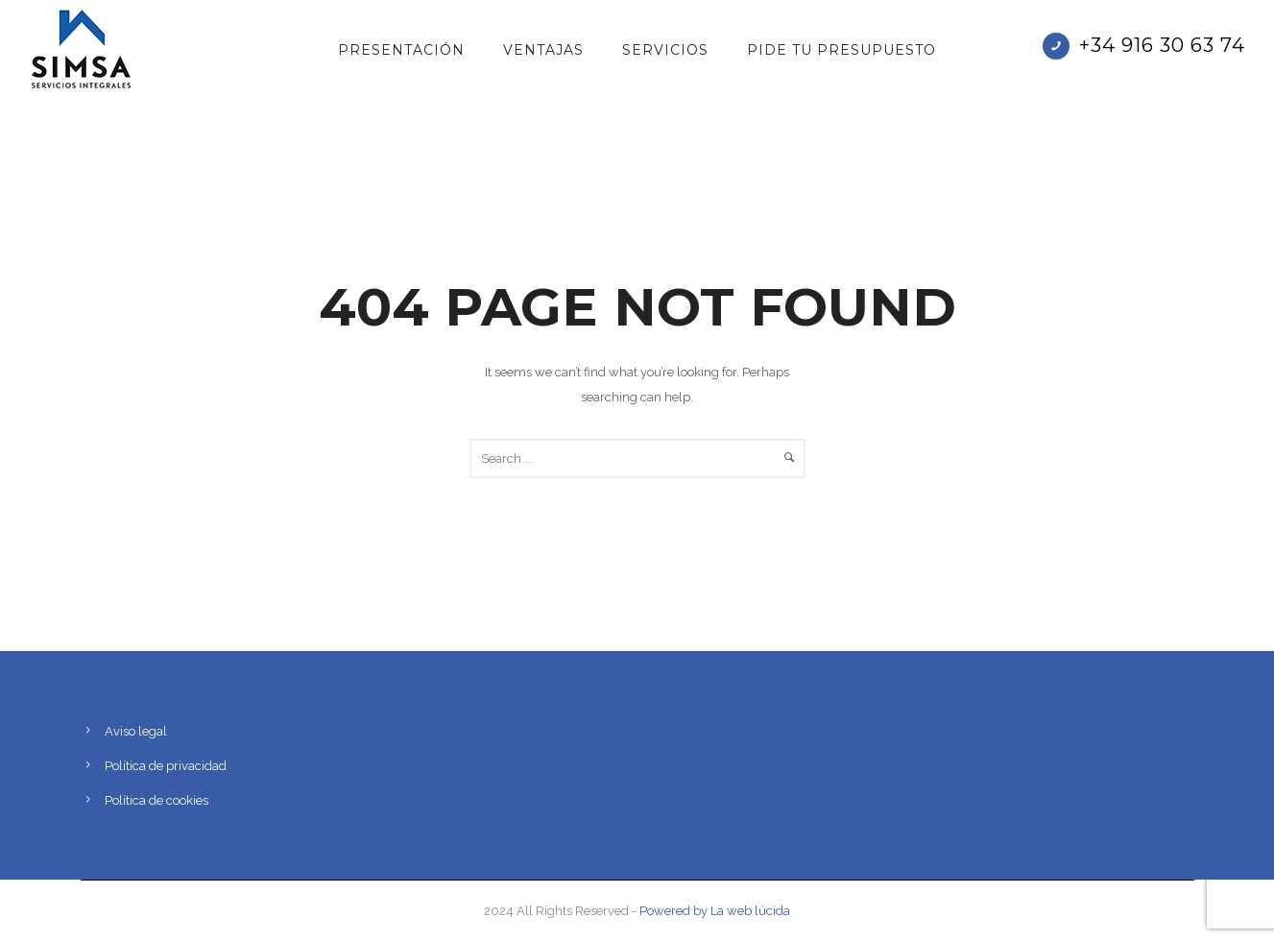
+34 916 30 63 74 (1162, 45)
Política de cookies (156, 800)
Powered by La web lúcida (714, 911)
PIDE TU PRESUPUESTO (841, 50)
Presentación (401, 50)
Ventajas (543, 50)
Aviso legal (136, 731)
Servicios (665, 50)
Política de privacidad (166, 766)
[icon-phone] (1061, 46)
